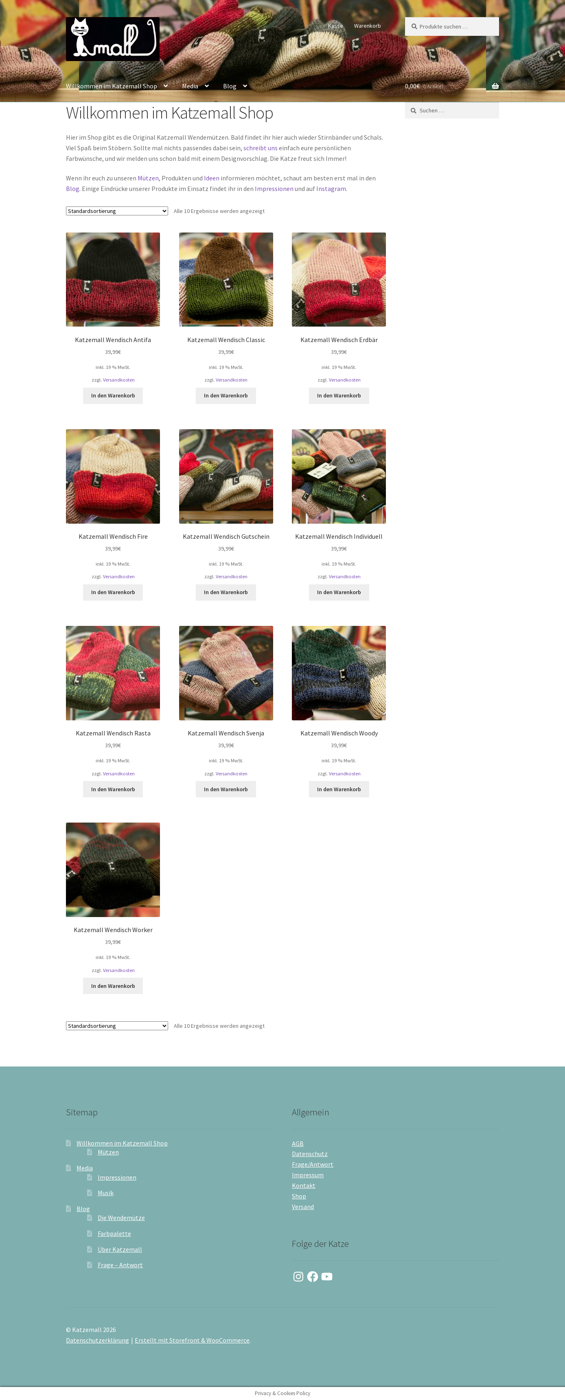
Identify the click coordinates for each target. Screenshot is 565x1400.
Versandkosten (119, 380)
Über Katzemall (120, 1249)
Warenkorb (367, 25)
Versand (303, 1207)
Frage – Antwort (120, 1265)
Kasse (335, 25)
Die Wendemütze (121, 1217)
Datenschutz (310, 1154)
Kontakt (303, 1185)
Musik (106, 1193)
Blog (230, 86)
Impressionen (274, 188)
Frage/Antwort (312, 1164)
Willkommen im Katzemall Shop (111, 86)
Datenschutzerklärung (97, 1340)
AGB (298, 1143)
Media (190, 86)
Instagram (331, 188)
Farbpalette (114, 1233)
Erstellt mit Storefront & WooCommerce (192, 1340)
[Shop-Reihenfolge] (117, 210)
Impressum (308, 1175)
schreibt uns (260, 148)
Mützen (148, 178)
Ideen (211, 178)
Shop (299, 1196)
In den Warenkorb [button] (113, 395)
